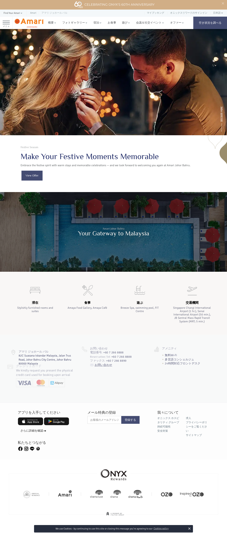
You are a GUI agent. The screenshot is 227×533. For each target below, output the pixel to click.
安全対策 (162, 430)
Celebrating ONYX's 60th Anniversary (114, 4)
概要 (51, 22)
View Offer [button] (32, 175)
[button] (13, 13)
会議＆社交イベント (149, 22)
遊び (125, 22)
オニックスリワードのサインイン (188, 12)
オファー (175, 22)
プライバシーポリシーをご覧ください (196, 426)
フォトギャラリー (73, 22)
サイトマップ (194, 435)
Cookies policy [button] (161, 528)
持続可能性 (164, 426)
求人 (188, 418)
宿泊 (96, 22)
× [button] (189, 528)
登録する (130, 419)
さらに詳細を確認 (31, 430)
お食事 (112, 22)
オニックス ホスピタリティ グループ (168, 420)
